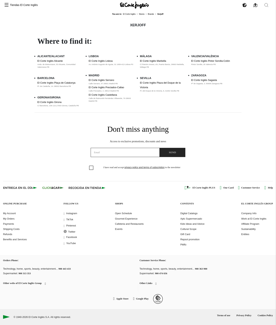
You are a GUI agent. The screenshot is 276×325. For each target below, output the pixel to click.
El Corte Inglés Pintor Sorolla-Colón (210, 60)
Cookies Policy (265, 315)
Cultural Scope (188, 229)
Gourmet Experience (126, 218)
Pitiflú (183, 244)
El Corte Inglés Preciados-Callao (106, 87)
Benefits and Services (15, 239)
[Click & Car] (53, 187)
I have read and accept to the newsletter (141, 167)
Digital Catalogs (189, 213)
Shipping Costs (11, 229)
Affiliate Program (250, 223)
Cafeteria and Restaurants (129, 223)
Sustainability (248, 229)
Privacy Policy (243, 315)
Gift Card (185, 234)
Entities (245, 234)
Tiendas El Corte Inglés (24, 5)
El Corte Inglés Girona (49, 102)
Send (172, 152)
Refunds (7, 234)
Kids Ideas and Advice (192, 223)
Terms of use (223, 315)
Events (118, 229)
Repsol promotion (190, 239)
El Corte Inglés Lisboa (101, 60)
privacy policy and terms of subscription (144, 167)
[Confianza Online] (158, 299)
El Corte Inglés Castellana (103, 94)
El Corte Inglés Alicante (50, 60)
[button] (6, 5)
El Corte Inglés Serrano (101, 80)
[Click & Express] (20, 187)
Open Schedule (123, 213)
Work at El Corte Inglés (253, 218)
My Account (9, 213)
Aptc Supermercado (191, 218)
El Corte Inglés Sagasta (204, 80)
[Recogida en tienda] (87, 187)
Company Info (248, 213)
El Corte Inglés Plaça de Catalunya (56, 82)
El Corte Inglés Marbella (153, 60)
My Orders (9, 218)
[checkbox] (91, 168)
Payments (8, 223)
